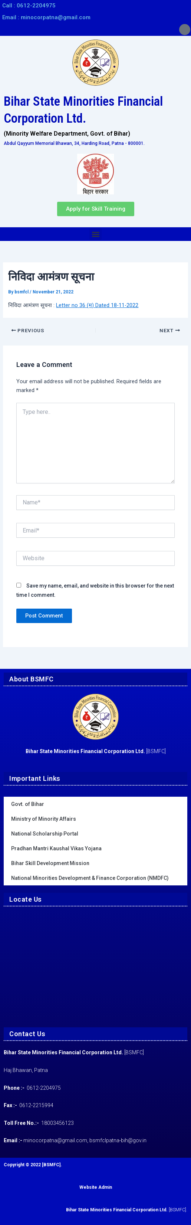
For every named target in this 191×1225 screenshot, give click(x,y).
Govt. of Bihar (27, 804)
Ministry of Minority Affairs (43, 819)
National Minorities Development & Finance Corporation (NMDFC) (90, 878)
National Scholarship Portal (44, 834)
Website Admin (95, 1187)
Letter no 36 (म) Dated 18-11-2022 (97, 305)
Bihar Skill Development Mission (50, 863)
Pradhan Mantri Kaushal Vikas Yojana (56, 848)
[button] (95, 234)
